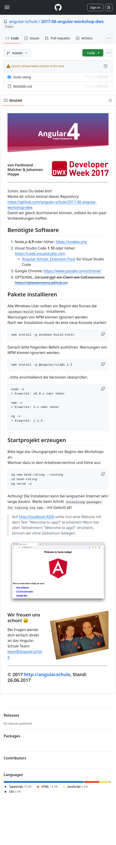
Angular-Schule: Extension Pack (48, 259)
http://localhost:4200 (36, 516)
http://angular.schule (47, 674)
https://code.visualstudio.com (40, 253)
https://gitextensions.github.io (41, 282)
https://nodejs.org (71, 241)
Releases (11, 715)
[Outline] (110, 100)
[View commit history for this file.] (105, 66)
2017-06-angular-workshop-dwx (72, 21)
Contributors (15, 758)
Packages (12, 735)
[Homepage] (58, 7)
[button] (103, 334)
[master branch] (17, 52)
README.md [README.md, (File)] (22, 86)
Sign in (95, 7)
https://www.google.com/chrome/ (72, 270)
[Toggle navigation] (7, 7)
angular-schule (23, 21)
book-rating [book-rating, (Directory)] (22, 77)
